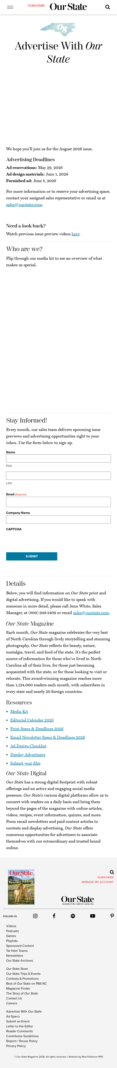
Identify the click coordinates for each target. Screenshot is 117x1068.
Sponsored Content (20, 946)
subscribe (36, 5)
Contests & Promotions (22, 979)
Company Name (18, 513)
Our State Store (17, 969)
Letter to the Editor (19, 1026)
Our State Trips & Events (23, 974)
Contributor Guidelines (22, 1036)
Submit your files (25, 763)
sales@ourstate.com (24, 204)
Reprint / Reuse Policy (22, 1041)
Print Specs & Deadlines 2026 (36, 728)
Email (16, 494)
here (75, 234)
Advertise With (24, 1011)
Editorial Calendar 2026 (32, 720)
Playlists (12, 941)
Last (9, 483)
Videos (11, 926)
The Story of (22, 993)
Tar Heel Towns (17, 951)
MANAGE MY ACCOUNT (98, 882)
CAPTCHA (13, 529)
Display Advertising (27, 754)
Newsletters (14, 956)
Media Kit (19, 711)
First (9, 466)
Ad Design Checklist (28, 746)
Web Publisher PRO (92, 1056)
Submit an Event (17, 1021)
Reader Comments (19, 1031)
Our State (22, 1056)
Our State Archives (19, 961)
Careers (11, 1003)
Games (11, 936)
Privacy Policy (16, 1046)
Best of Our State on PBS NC (26, 984)
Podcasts (12, 931)
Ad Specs (13, 1016)
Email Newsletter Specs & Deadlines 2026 (47, 737)
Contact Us (14, 998)
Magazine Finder (18, 988)
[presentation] (37, 540)
